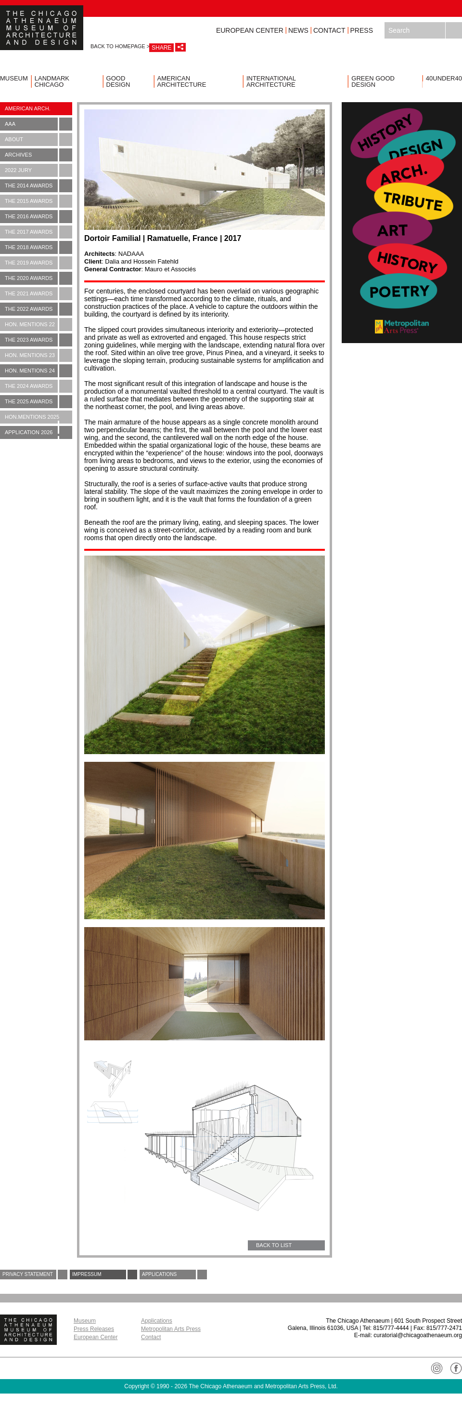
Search (454, 30)
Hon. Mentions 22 (38, 324)
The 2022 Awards (38, 309)
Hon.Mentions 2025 (38, 419)
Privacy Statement (34, 1274)
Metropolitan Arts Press (171, 1329)
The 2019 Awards (38, 262)
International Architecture (271, 81)
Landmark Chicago (52, 81)
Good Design (118, 81)
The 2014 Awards (38, 185)
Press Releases (94, 1329)
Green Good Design (373, 81)
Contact (329, 30)
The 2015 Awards (38, 201)
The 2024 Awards (38, 386)
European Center (249, 30)
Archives (38, 154)
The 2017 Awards (38, 232)
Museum (14, 78)
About (38, 139)
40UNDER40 (444, 78)
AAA (38, 124)
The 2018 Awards (38, 247)
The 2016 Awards (38, 216)
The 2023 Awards (38, 339)
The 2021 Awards (38, 293)
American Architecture (181, 81)
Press (361, 30)
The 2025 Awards (38, 401)
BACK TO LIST (274, 1245)
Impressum (104, 1274)
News (298, 30)
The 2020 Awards (38, 278)
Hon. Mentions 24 (38, 370)
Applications (174, 1274)
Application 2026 (38, 434)
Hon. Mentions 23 (38, 355)
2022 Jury (38, 170)
